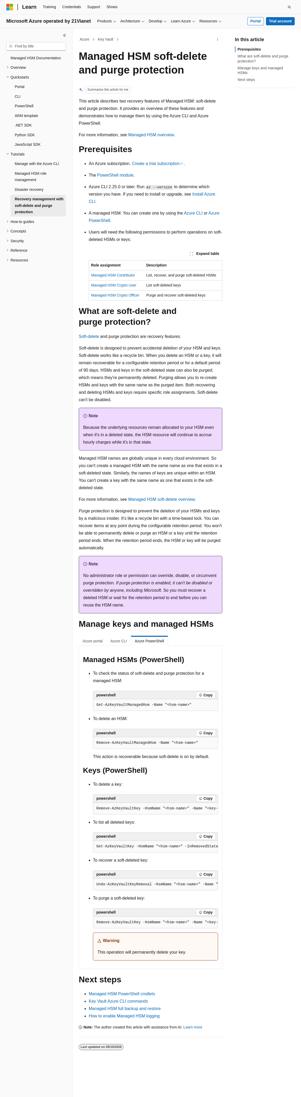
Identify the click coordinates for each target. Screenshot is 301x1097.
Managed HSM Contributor (113, 275)
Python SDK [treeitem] (25, 135)
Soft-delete (89, 336)
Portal (255, 21)
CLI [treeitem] (18, 96)
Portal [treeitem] (19, 87)
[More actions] (217, 39)
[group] (155, 808)
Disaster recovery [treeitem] (29, 189)
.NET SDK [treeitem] (23, 125)
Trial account (280, 21)
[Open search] (289, 7)
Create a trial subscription (156, 163)
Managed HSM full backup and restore (125, 1008)
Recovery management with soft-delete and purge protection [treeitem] (39, 205)
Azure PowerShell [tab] (149, 641)
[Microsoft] (9, 7)
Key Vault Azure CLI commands (118, 1001)
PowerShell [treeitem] (24, 106)
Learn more (192, 1027)
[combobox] (36, 46)
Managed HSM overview (151, 135)
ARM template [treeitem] (26, 116)
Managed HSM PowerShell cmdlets (122, 994)
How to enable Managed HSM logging (124, 1016)
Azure (85, 39)
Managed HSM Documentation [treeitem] (36, 58)
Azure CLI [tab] (118, 641)
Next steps (246, 79)
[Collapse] (64, 35)
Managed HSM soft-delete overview (161, 499)
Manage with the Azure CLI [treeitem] (37, 164)
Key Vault (105, 39)
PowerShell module (115, 175)
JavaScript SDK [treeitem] (28, 144)
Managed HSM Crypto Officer (115, 295)
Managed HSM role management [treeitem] (31, 176)
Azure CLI (193, 213)
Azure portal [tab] (92, 641)
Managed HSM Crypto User (113, 285)
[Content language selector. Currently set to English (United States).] (31, 1088)
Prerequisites (249, 49)
